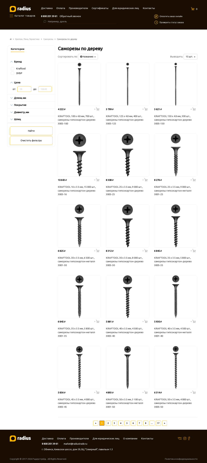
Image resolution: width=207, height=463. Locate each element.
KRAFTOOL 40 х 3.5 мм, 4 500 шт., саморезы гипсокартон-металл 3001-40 (172, 332)
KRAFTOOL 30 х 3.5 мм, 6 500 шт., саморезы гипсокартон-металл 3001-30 (76, 261)
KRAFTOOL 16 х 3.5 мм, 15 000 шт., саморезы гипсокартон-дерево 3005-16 (77, 190)
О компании (130, 438)
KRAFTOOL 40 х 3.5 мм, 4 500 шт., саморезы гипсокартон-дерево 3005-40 (124, 332)
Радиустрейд (40, 459)
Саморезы (48, 39)
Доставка (47, 438)
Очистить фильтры (31, 140)
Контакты (147, 438)
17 (158, 423)
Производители (79, 438)
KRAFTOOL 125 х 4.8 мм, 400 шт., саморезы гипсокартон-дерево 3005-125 (124, 120)
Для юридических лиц (106, 438)
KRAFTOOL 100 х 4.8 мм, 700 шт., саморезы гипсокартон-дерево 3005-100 (76, 120)
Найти (31, 130)
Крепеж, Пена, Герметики (27, 39)
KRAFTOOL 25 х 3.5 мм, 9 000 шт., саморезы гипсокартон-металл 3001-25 (172, 190)
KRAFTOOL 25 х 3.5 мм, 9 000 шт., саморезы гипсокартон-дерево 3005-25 (124, 190)
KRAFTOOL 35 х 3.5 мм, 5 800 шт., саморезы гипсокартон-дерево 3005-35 (173, 261)
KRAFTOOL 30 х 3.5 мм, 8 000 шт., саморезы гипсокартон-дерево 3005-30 (124, 261)
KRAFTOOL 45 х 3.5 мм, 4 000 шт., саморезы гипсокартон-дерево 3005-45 (76, 403)
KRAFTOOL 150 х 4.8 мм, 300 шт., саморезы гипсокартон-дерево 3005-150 (173, 120)
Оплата (61, 438)
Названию (88, 56)
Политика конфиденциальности (181, 459)
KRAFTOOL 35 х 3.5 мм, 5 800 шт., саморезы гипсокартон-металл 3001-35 (76, 332)
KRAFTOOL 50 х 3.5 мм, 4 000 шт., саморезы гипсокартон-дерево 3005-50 (173, 403)
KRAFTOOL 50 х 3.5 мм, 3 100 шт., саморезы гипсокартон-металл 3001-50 (124, 403)
